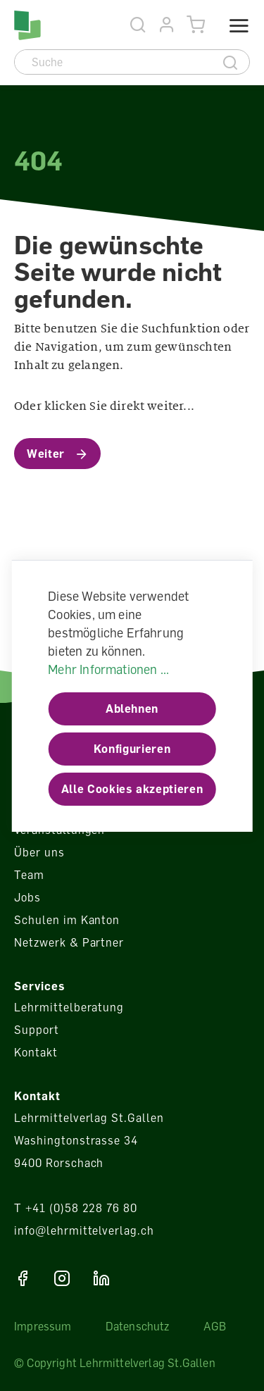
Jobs (27, 897)
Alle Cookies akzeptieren (132, 789)
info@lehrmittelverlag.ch (84, 1230)
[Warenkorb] (196, 25)
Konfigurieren (132, 749)
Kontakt (36, 1052)
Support (36, 1030)
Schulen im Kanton (67, 920)
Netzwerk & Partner (69, 942)
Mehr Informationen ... (108, 669)
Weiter (46, 454)
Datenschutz (138, 1326)
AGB (215, 1326)
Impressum (43, 1326)
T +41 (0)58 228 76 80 (75, 1208)
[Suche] (114, 62)
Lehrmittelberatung (69, 1007)
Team (29, 875)
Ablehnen (132, 708)
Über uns (39, 852)
